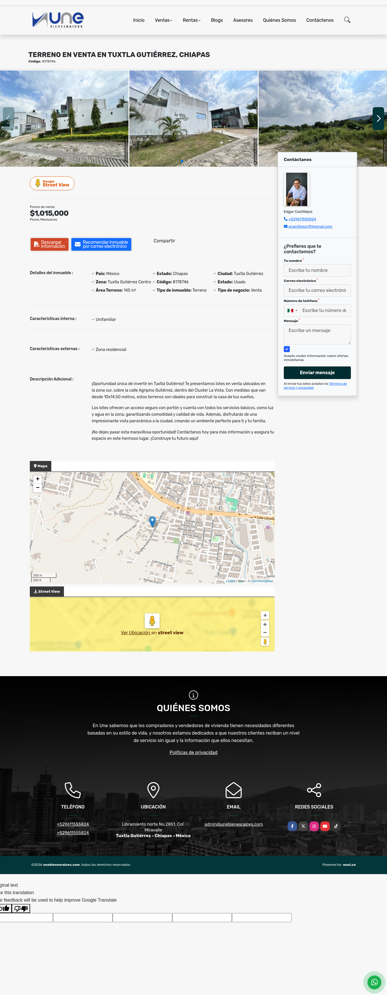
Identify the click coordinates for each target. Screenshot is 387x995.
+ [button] (38, 479)
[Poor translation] (21, 908)
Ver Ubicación (136, 632)
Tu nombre (294, 260)
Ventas (162, 20)
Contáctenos (320, 20)
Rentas (190, 20)
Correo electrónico (301, 280)
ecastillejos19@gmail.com (310, 226)
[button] (182, 161)
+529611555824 (302, 219)
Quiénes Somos (279, 20)
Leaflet (230, 581)
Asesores (243, 20)
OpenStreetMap (262, 581)
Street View (52, 183)
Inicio (138, 20)
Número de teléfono (301, 300)
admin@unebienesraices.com (233, 824)
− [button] (38, 488)
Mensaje (292, 320)
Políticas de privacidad (194, 752)
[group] (64, 118)
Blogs (217, 20)
